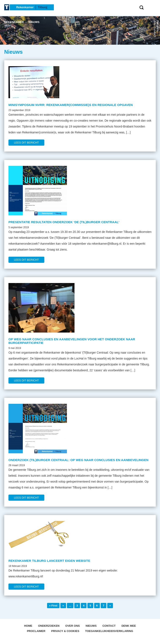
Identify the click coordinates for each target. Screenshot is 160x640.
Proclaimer (36, 631)
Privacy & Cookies (65, 631)
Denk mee (128, 625)
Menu (154, 7)
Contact (109, 625)
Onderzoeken (49, 625)
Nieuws (91, 625)
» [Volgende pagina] (110, 605)
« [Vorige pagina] (63, 605)
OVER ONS (72, 625)
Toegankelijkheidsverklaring (109, 631)
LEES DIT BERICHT (26, 142)
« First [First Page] (53, 605)
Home (28, 625)
